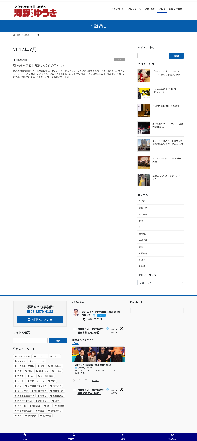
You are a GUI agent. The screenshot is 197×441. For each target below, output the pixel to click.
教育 (19, 385)
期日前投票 (22, 390)
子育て (20, 381)
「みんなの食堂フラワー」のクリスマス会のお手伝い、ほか (167, 73)
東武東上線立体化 (25, 395)
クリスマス (41, 356)
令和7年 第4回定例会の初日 (165, 106)
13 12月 (124, 393)
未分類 (142, 266)
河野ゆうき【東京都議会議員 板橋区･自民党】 (91, 330)
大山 (32, 376)
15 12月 (124, 332)
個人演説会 (56, 366)
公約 (30, 371)
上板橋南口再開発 (25, 366)
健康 (19, 371)
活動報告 (119, 59)
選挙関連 (143, 253)
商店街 (20, 376)
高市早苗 (47, 415)
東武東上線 (58, 390)
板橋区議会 (58, 395)
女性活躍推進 (47, 376)
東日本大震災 (40, 390)
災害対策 (21, 405)
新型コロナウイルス (37, 385)
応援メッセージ (37, 381)
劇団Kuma (43, 371)
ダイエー (21, 361)
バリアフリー (38, 361)
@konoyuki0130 (114, 330)
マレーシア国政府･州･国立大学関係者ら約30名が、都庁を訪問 (167, 142)
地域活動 (143, 240)
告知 (141, 227)
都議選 (41, 410)
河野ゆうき (43, 400)
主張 (141, 220)
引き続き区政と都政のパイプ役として (39, 65)
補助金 (61, 405)
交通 (42, 366)
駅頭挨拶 (32, 415)
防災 (19, 415)
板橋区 (43, 395)
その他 (142, 259)
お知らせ (143, 214)
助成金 (58, 371)
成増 (53, 381)
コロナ (56, 356)
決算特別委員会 (24, 400)
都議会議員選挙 (24, 410)
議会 (141, 246)
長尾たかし (56, 410)
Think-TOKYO (23, 356)
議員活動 (143, 207)
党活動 (142, 201)
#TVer (75, 343)
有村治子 (57, 385)
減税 (57, 400)
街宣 (49, 405)
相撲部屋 (36, 405)
